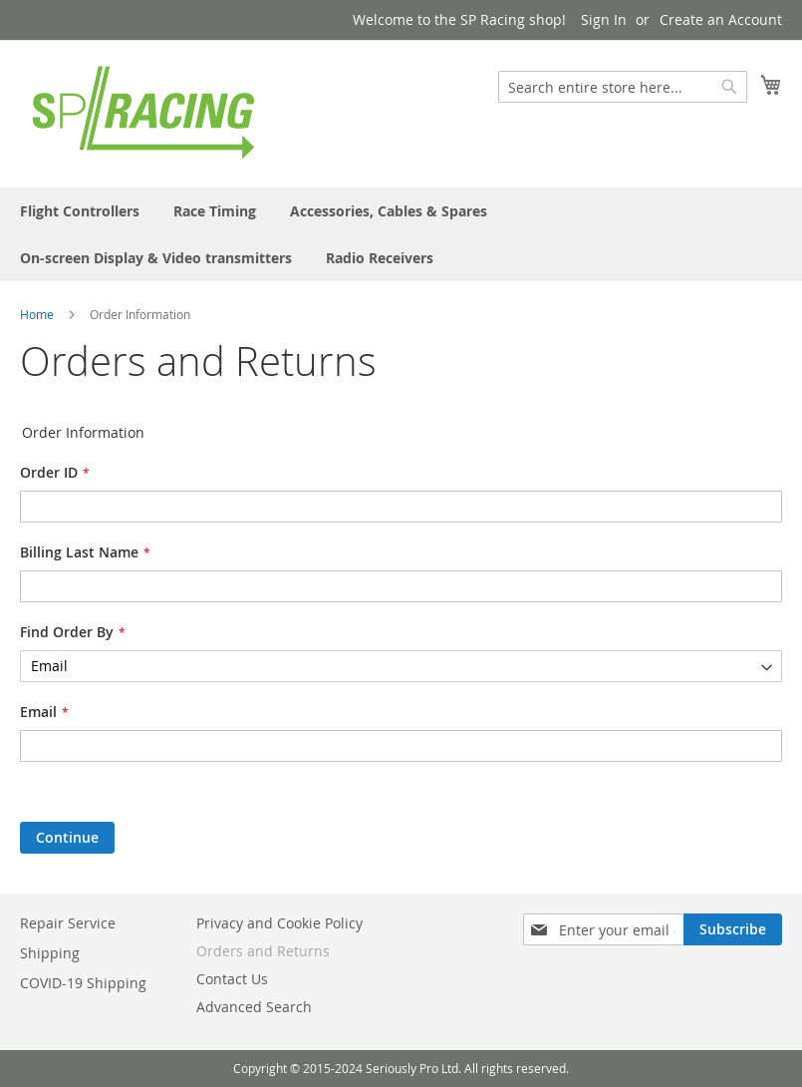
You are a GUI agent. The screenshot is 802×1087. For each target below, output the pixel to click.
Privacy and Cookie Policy (279, 922)
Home (37, 314)
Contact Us (232, 978)
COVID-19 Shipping (83, 982)
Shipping (50, 952)
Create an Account (721, 19)
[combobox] (622, 87)
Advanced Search (254, 1006)
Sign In (604, 19)
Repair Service (68, 922)
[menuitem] (79, 210)
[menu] (401, 234)
